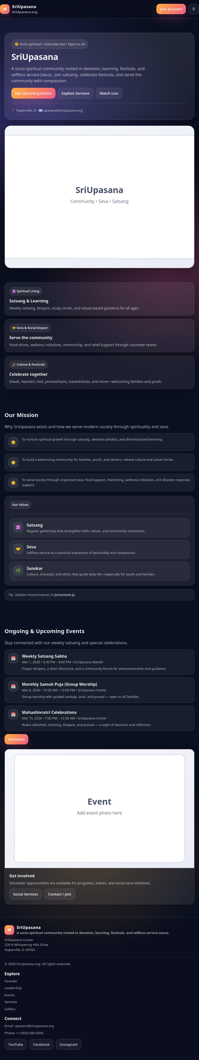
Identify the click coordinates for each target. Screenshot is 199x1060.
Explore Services (76, 93)
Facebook (41, 1044)
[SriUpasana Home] (18, 9)
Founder (11, 981)
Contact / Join (59, 894)
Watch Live (109, 93)
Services (11, 1002)
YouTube (15, 1044)
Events (10, 995)
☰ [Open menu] (193, 9)
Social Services (25, 894)
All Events (16, 739)
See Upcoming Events (33, 93)
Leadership (13, 988)
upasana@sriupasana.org (34, 1026)
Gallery (10, 1009)
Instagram (69, 1044)
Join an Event (171, 9)
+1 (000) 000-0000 (29, 1033)
